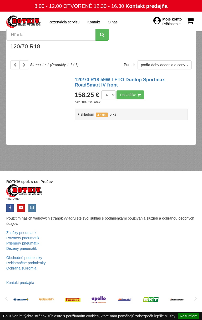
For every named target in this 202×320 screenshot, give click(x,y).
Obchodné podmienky (24, 258)
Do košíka (130, 95)
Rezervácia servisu (63, 22)
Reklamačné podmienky (26, 263)
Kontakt (93, 22)
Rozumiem (188, 316)
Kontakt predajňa (146, 6)
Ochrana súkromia (21, 268)
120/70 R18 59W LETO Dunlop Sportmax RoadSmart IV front (120, 82)
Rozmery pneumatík (22, 238)
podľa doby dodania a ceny (164, 65)
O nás (113, 22)
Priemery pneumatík (22, 243)
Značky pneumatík (21, 233)
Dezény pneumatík (21, 248)
